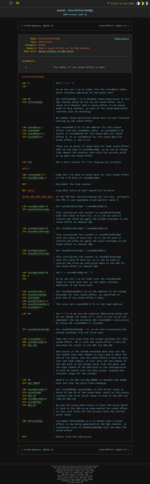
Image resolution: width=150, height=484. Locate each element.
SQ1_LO (32, 396)
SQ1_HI (32, 405)
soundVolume (35, 291)
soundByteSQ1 (36, 178)
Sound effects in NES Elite (56, 51)
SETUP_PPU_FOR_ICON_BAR (37, 197)
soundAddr (34, 130)
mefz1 (31, 190)
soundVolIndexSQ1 (38, 329)
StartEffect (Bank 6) (112, 25)
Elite (120, 3)
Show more (122, 38)
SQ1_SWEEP (34, 383)
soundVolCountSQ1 (38, 209)
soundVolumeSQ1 (37, 294)
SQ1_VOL (32, 345)
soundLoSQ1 (34, 392)
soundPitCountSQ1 (38, 253)
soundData (34, 127)
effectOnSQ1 (35, 102)
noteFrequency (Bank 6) (38, 25)
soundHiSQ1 (34, 402)
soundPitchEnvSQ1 (38, 231)
